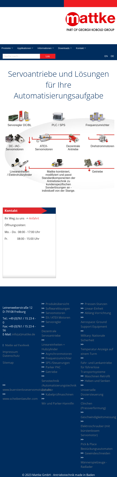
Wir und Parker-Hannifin (58, 403)
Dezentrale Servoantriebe (51, 333)
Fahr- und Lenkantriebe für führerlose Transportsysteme (96, 367)
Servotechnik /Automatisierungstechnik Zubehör (59, 385)
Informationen (47, 48)
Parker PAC (53, 367)
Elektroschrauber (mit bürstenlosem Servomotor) (95, 430)
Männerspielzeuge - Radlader (94, 464)
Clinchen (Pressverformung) (93, 406)
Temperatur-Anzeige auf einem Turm (97, 351)
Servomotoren (55, 313)
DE (112, 56)
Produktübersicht (57, 304)
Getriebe (51, 372)
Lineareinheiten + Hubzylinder (53, 347)
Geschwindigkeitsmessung (98, 417)
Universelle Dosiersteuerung (92, 392)
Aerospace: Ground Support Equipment (94, 324)
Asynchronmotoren (59, 354)
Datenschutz (11, 356)
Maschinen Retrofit (97, 376)
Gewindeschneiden (97, 453)
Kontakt (85, 48)
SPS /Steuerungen (58, 363)
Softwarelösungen (58, 308)
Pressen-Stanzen (96, 304)
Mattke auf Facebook (17, 345)
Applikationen (25, 48)
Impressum (10, 352)
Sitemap (8, 363)
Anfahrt (33, 218)
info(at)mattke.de (23, 334)
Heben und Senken (97, 381)
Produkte (6, 48)
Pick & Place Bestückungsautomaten (97, 446)
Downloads (67, 48)
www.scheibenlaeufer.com (20, 399)
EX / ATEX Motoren (58, 317)
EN (106, 56)
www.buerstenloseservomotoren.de (27, 390)
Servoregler (53, 322)
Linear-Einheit (94, 308)
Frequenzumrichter (59, 358)
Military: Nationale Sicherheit (93, 338)
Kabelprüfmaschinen (59, 394)
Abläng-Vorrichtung (98, 313)
